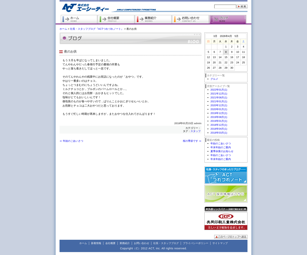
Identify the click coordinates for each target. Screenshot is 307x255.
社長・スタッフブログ (166, 243)
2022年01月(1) (218, 89)
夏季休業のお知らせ (221, 151)
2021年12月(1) (218, 93)
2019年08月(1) (218, 117)
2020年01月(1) (218, 109)
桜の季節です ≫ (192, 140)
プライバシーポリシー (195, 243)
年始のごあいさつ (220, 143)
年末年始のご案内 (220, 147)
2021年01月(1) (218, 101)
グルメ (214, 78)
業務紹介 (125, 243)
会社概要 (110, 243)
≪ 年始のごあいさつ (71, 140)
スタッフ (196, 131)
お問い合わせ (141, 243)
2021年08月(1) (218, 97)
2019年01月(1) (218, 120)
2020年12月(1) (218, 105)
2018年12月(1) (218, 124)
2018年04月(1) (218, 128)
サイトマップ (220, 243)
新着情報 (96, 243)
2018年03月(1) (218, 132)
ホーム (63, 28)
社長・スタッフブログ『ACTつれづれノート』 (97, 28)
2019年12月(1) (218, 113)
